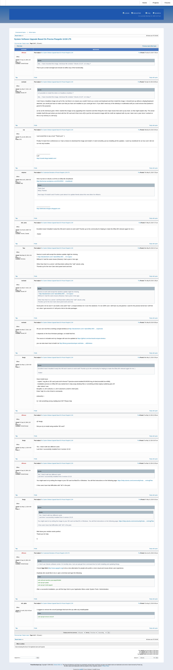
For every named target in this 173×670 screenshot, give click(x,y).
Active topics (32, 32)
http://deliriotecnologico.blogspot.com (48, 208)
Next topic (153, 46)
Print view (19, 46)
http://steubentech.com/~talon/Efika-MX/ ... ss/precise (86, 329)
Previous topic (146, 46)
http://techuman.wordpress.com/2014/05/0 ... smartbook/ (54, 181)
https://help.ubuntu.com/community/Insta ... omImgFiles (135, 480)
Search (157, 13)
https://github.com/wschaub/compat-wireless (91, 338)
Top (17, 77)
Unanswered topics (20, 32)
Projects (156, 3)
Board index (18, 35)
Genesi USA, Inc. (58, 664)
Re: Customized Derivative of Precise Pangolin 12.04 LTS (55, 172)
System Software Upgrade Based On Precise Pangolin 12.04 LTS (42, 39)
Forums (167, 3)
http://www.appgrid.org (55, 568)
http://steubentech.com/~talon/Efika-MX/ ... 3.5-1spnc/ (55, 257)
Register (136, 13)
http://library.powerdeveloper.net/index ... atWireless (75, 343)
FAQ (148, 13)
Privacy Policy (105, 666)
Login (126, 13)
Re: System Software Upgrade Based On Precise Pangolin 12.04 (57, 52)
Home (144, 3)
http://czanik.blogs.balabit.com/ (46, 158)
